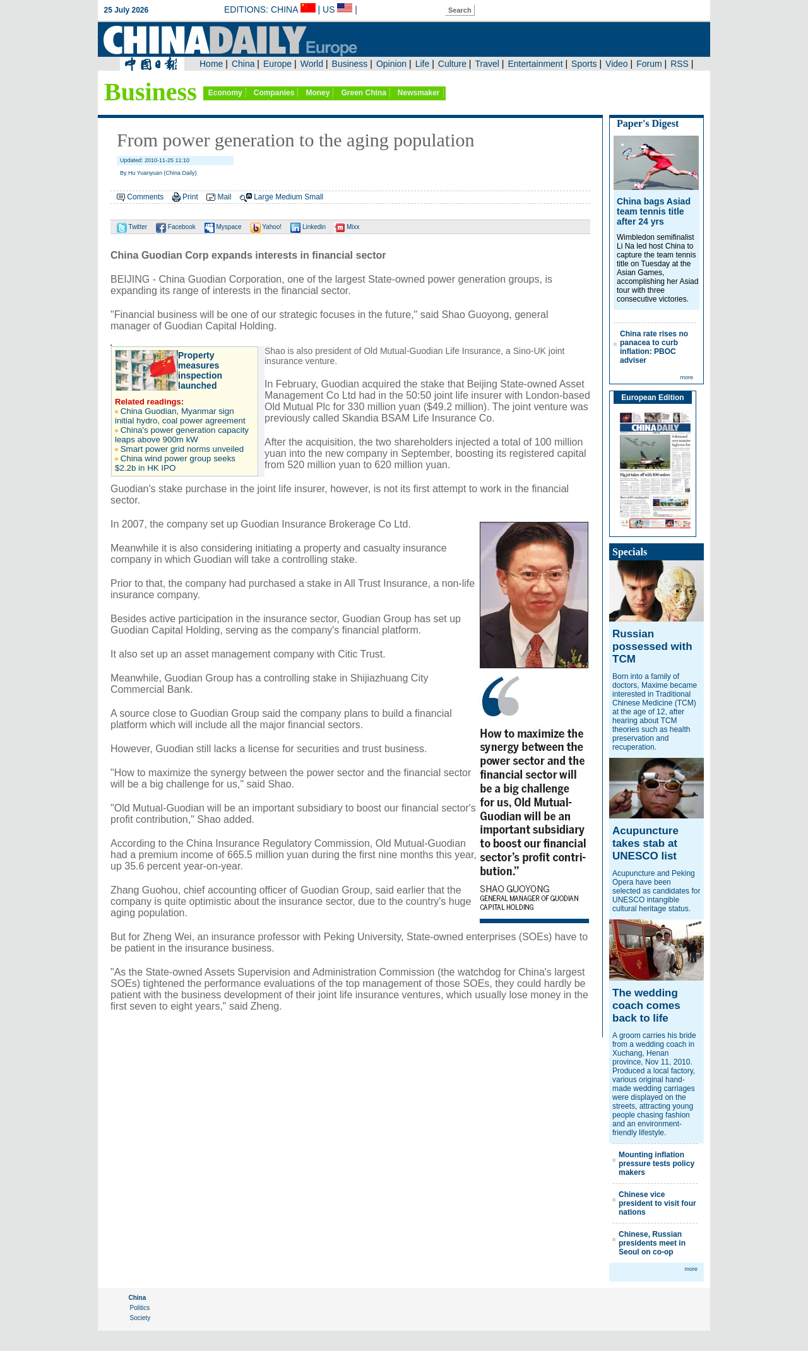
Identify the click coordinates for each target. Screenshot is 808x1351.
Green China (363, 92)
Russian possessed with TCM (652, 646)
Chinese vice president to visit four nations (657, 1203)
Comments (145, 196)
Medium (288, 196)
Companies (274, 92)
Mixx (347, 226)
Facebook (176, 226)
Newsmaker (419, 92)
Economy (225, 92)
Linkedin (308, 226)
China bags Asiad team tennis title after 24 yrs (654, 211)
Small (313, 196)
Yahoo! (266, 226)
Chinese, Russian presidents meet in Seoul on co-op (652, 1243)
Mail (224, 196)
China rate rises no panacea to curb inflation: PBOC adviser (654, 347)
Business (150, 92)
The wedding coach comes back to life (646, 1005)
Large (263, 196)
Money (318, 92)
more (686, 377)
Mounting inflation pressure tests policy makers (656, 1163)
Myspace (223, 226)
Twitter (132, 226)
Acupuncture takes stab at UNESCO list (645, 843)
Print (190, 196)
